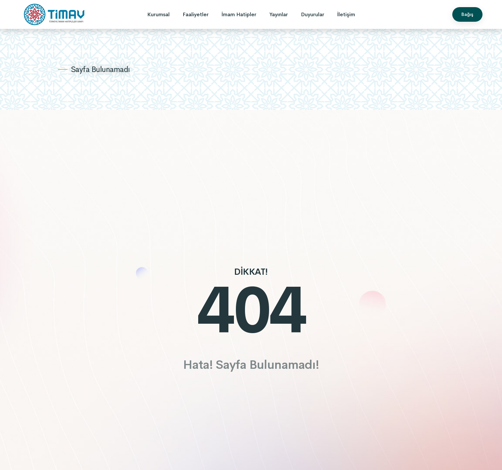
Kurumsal (158, 14)
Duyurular (312, 14)
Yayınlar (278, 14)
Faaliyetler (196, 14)
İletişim (346, 14)
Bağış (467, 14)
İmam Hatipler (239, 14)
